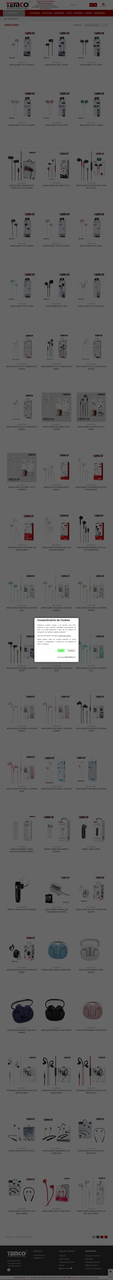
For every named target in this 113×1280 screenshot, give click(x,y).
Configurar (71, 650)
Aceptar (61, 650)
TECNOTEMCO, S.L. (70, 657)
